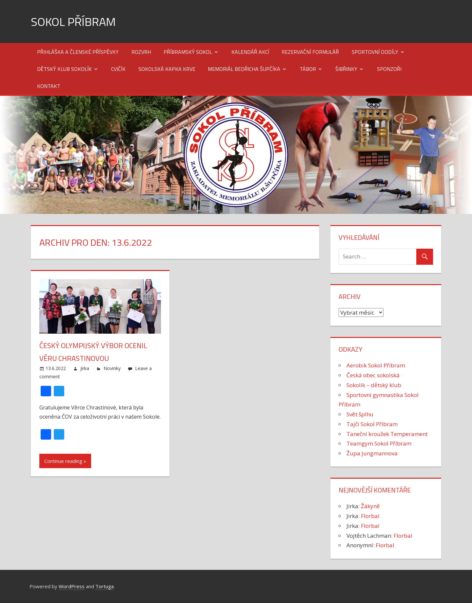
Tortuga (104, 586)
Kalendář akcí (250, 52)
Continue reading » (65, 461)
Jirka (84, 368)
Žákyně (370, 506)
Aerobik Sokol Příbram (375, 365)
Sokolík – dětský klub (373, 385)
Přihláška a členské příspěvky (78, 52)
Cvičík (118, 69)
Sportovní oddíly (375, 52)
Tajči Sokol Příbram (372, 424)
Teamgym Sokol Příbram (378, 443)
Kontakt (48, 86)
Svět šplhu (359, 414)
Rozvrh (141, 52)
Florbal (370, 516)
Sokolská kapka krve (166, 69)
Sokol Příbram (73, 21)
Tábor (308, 69)
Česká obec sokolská (373, 375)
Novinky (112, 368)
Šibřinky (346, 69)
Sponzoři (389, 69)
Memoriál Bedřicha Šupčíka (244, 69)
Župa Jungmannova (372, 453)
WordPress (72, 586)
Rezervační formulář (310, 52)
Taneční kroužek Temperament (387, 434)
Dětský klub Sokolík (64, 69)
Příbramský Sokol (188, 52)
